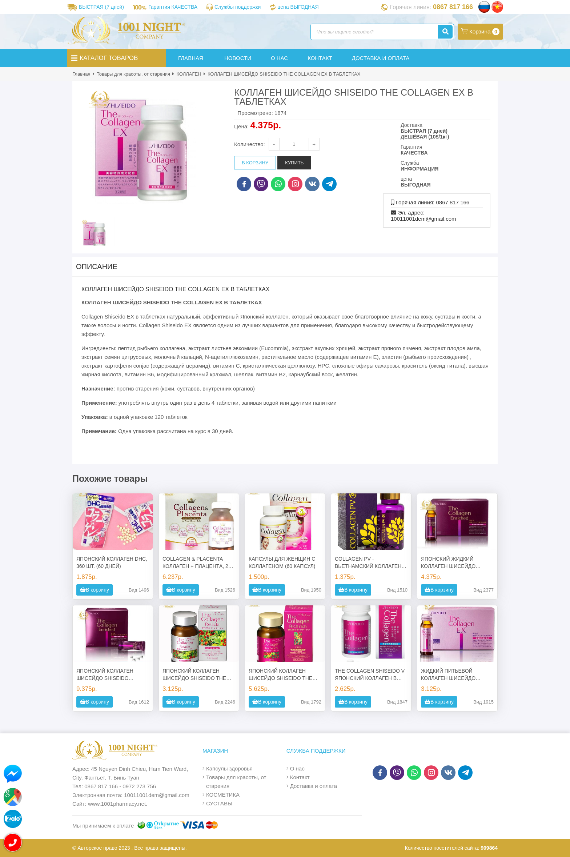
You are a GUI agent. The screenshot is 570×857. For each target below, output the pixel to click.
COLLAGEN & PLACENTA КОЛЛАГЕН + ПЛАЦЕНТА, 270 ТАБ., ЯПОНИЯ (198, 563)
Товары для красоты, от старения (133, 74)
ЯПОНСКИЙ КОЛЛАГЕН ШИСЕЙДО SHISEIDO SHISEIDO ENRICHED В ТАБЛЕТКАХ (104, 675)
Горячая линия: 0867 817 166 (432, 202)
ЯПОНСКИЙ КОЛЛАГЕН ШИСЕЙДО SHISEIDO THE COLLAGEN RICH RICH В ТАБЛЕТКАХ (280, 675)
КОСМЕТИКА (223, 795)
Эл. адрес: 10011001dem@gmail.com (423, 215)
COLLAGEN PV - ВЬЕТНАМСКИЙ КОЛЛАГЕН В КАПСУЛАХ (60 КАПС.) (370, 563)
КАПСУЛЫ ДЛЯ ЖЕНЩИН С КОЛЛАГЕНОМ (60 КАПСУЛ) (282, 562)
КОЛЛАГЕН (188, 74)
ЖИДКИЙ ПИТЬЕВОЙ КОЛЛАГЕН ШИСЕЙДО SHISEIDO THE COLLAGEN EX (453, 675)
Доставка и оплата (313, 786)
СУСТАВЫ (219, 803)
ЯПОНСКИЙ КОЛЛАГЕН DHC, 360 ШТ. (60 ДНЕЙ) (111, 562)
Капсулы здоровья (229, 768)
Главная (81, 74)
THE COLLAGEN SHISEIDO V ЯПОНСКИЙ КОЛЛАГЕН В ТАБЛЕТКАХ (370, 675)
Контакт (300, 777)
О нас (297, 768)
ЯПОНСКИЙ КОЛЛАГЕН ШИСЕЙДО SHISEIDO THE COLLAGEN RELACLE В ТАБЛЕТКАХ (194, 675)
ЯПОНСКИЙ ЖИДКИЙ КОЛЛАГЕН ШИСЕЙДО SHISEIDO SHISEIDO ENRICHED (448, 563)
